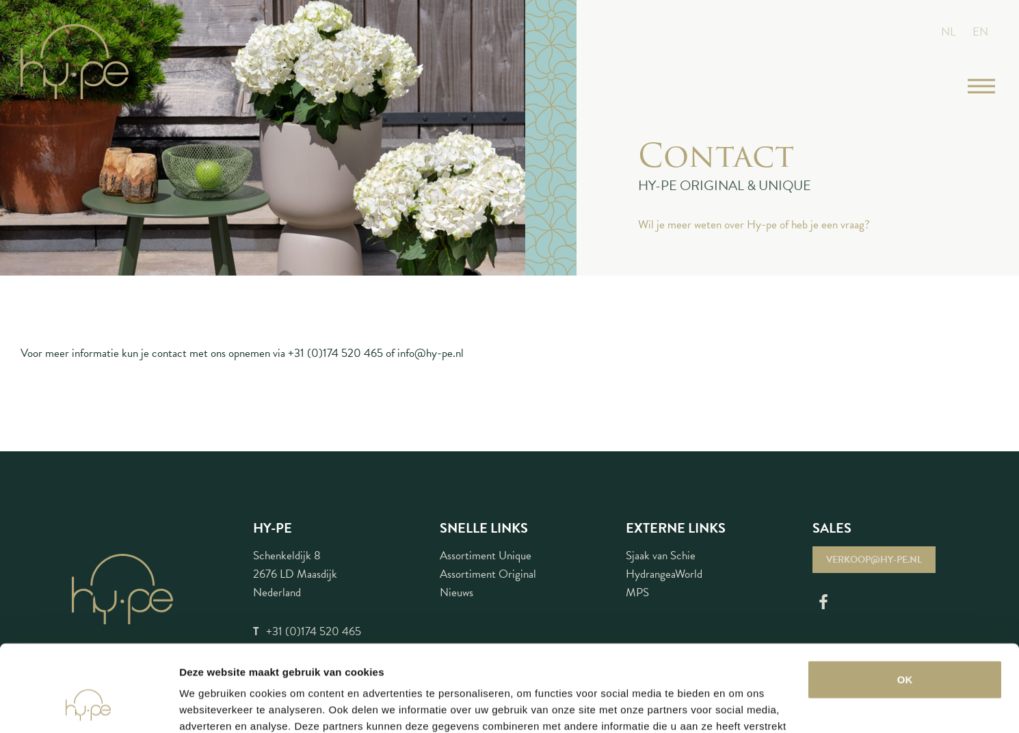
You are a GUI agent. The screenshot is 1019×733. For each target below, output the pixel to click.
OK (905, 605)
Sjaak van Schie (661, 555)
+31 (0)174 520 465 (335, 353)
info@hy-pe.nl (430, 353)
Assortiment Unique (485, 555)
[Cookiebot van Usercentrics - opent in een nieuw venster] (88, 706)
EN (980, 31)
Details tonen (211, 706)
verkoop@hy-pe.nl (874, 559)
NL (948, 31)
